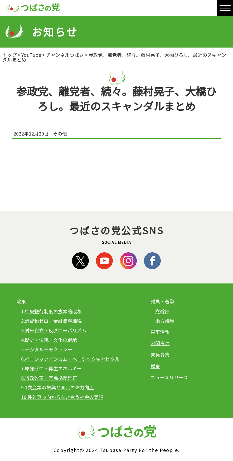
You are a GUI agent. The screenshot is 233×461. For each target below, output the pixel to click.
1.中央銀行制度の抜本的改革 (51, 311)
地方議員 (164, 320)
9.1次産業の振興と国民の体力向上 (57, 387)
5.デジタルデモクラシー (46, 349)
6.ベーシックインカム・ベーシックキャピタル (70, 358)
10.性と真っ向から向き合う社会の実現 (62, 396)
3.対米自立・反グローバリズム (53, 330)
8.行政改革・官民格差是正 (49, 377)
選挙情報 (160, 331)
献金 (155, 365)
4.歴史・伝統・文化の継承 (49, 339)
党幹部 (162, 311)
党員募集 (160, 354)
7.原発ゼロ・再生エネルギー (51, 368)
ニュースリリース (169, 377)
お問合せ (160, 342)
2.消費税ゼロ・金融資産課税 (51, 320)
